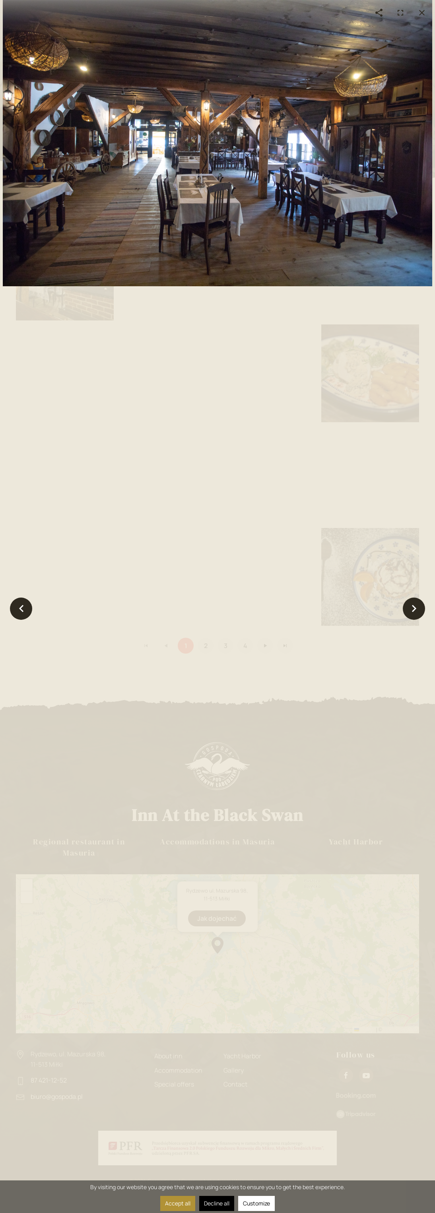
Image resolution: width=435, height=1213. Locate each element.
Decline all (216, 1203)
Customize (256, 1203)
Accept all (177, 1203)
